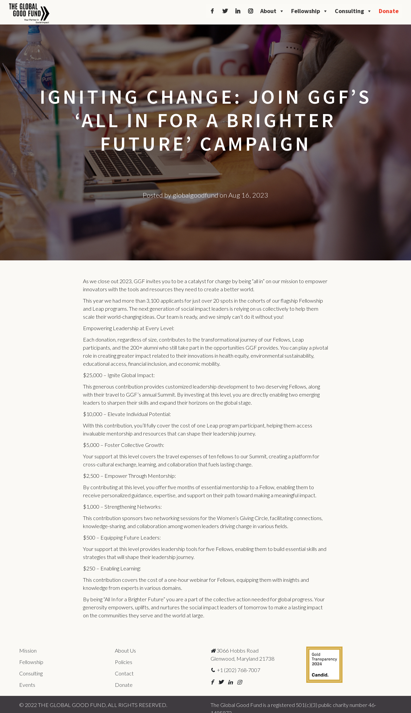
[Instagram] (250, 11)
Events (27, 684)
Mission (28, 650)
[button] (212, 682)
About (272, 11)
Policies (123, 662)
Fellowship (309, 11)
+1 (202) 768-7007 (235, 670)
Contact (124, 673)
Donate (389, 11)
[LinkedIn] (237, 11)
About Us (125, 650)
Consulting (353, 11)
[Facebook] (212, 11)
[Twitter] (225, 11)
